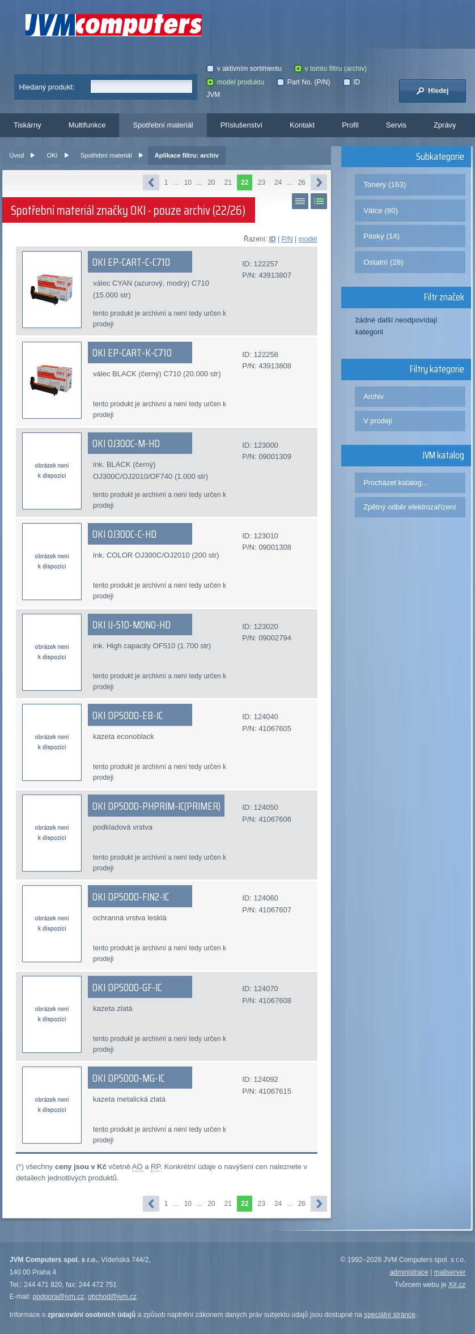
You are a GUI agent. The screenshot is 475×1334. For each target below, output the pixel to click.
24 (278, 182)
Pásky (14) (381, 236)
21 (228, 182)
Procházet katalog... (395, 482)
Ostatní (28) (383, 262)
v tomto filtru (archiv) (330, 69)
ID (272, 239)
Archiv (373, 396)
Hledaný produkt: (46, 87)
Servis (396, 125)
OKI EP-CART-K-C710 (132, 352)
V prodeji (377, 421)
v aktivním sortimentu (244, 69)
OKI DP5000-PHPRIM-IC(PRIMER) (156, 805)
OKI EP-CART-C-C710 (131, 261)
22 (244, 182)
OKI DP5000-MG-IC (128, 1077)
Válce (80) (380, 210)
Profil (350, 125)
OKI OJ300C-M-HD (126, 443)
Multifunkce (87, 125)
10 (188, 182)
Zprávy (445, 125)
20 (211, 182)
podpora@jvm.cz (58, 1297)
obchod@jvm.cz (112, 1297)
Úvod (16, 155)
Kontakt (302, 125)
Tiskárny (27, 125)
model (308, 239)
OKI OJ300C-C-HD (124, 533)
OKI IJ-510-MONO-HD (131, 624)
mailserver (450, 1272)
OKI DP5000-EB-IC (127, 715)
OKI (52, 155)
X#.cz (456, 1285)
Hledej (432, 90)
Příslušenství (241, 125)
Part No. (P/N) (303, 82)
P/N (287, 239)
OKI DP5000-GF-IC (127, 987)
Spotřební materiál (163, 125)
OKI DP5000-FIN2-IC (130, 896)
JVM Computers (114, 25)
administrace (408, 1272)
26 (301, 182)
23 (261, 182)
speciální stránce (389, 1315)
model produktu (235, 82)
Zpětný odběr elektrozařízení (409, 507)
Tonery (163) (384, 184)
